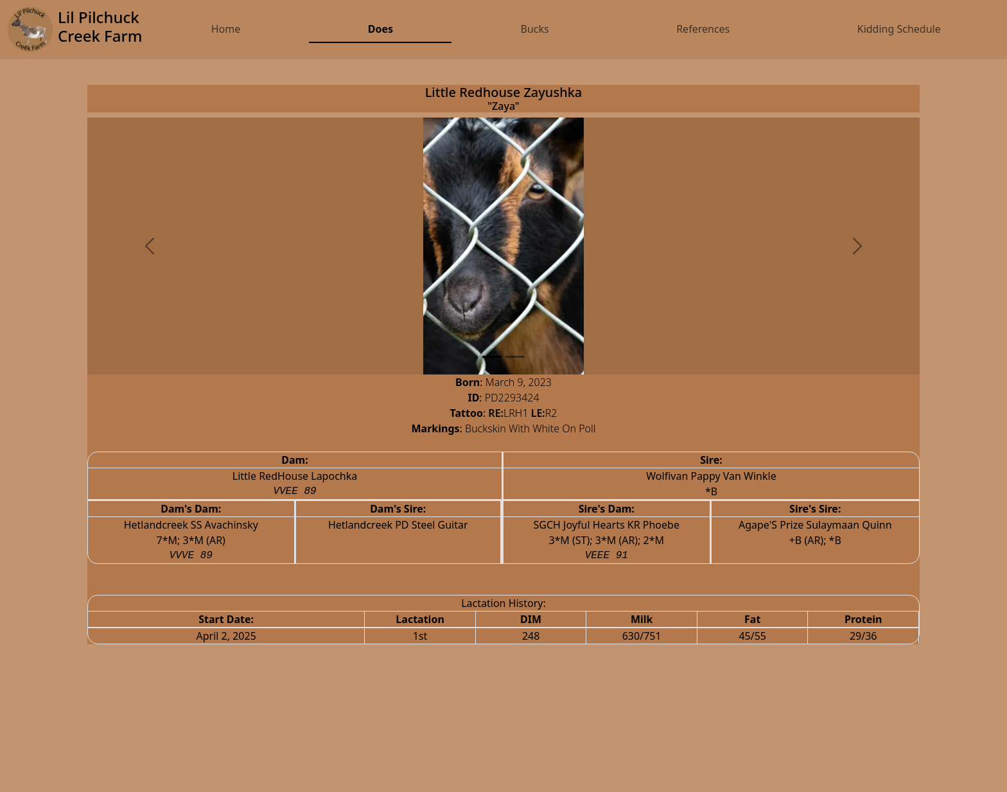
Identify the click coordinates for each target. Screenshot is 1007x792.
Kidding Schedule (899, 29)
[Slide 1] (515, 356)
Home (226, 29)
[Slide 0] (492, 356)
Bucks (534, 29)
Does (380, 29)
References (703, 29)
